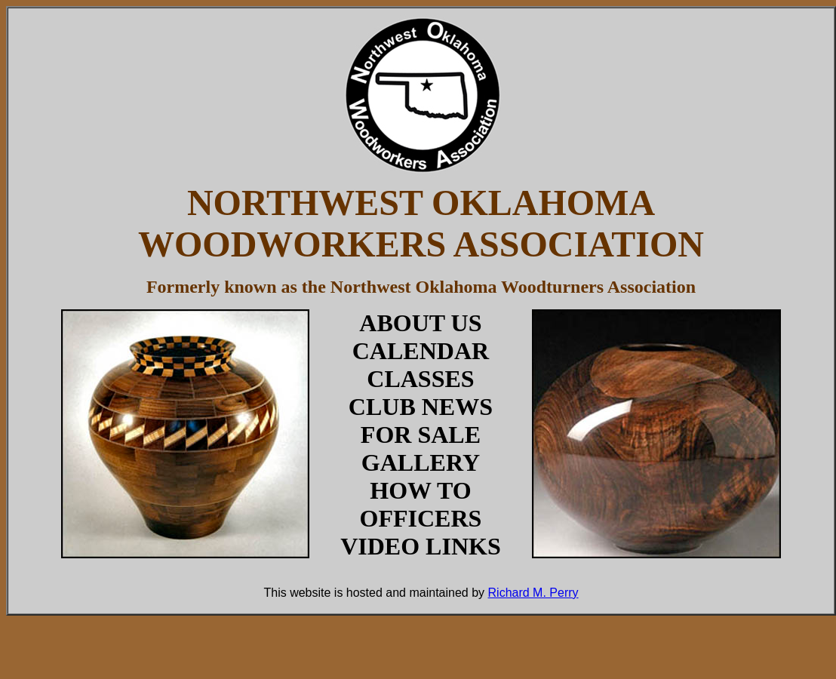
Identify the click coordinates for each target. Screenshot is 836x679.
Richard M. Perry (533, 592)
